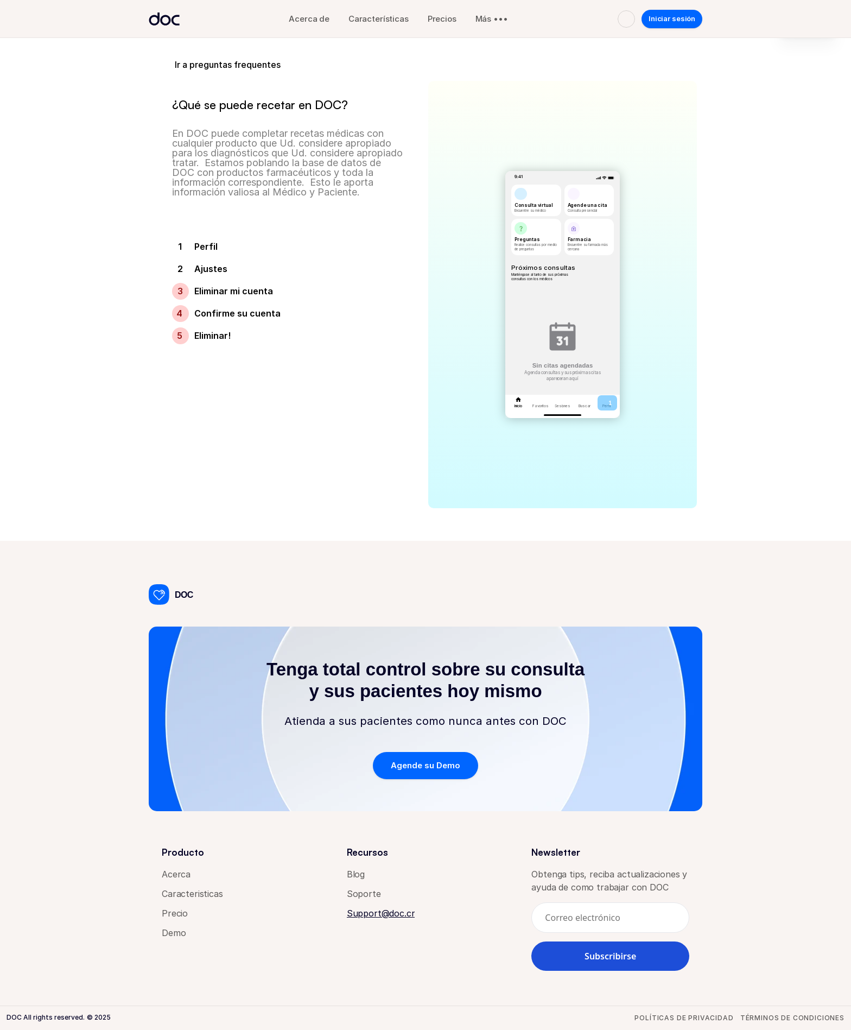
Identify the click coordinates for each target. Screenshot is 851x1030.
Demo (174, 932)
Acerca (177, 874)
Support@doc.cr (381, 913)
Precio (175, 913)
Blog (356, 874)
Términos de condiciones (792, 1018)
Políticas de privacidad (683, 1018)
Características (378, 19)
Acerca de (309, 19)
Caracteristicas (192, 893)
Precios (442, 19)
